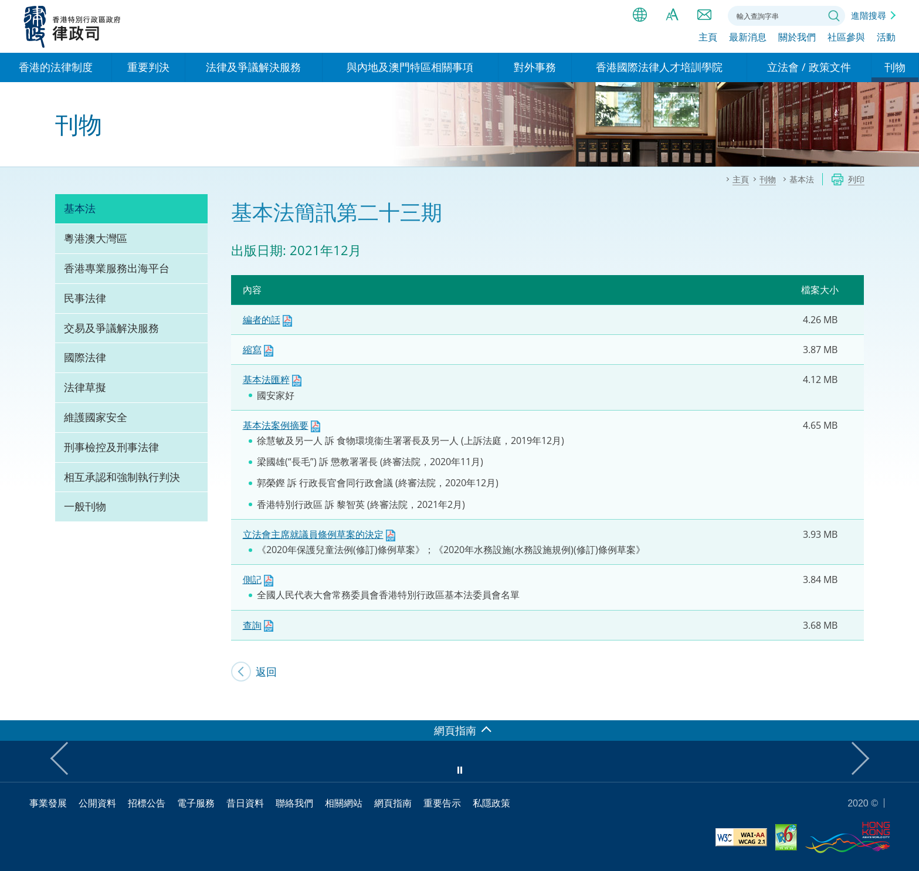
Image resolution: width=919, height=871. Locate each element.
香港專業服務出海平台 (116, 268)
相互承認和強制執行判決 (122, 477)
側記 (252, 579)
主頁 (707, 39)
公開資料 (97, 803)
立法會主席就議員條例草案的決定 (313, 534)
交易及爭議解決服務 (111, 328)
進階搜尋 (868, 15)
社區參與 (846, 39)
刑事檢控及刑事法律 (111, 447)
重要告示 (442, 803)
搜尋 (834, 15)
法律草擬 (85, 387)
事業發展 (48, 803)
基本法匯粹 (266, 379)
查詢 (252, 625)
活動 (886, 39)
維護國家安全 (95, 417)
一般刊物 (85, 506)
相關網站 (343, 803)
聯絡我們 (704, 14)
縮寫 (252, 349)
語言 (640, 14)
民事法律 (85, 298)
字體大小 (672, 14)
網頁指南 (393, 803)
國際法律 (85, 357)
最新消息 (748, 39)
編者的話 (261, 319)
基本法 (80, 208)
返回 (266, 672)
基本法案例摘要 (275, 425)
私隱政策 (491, 803)
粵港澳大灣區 (95, 238)
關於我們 (797, 39)
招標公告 (146, 803)
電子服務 (196, 803)
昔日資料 (245, 803)
